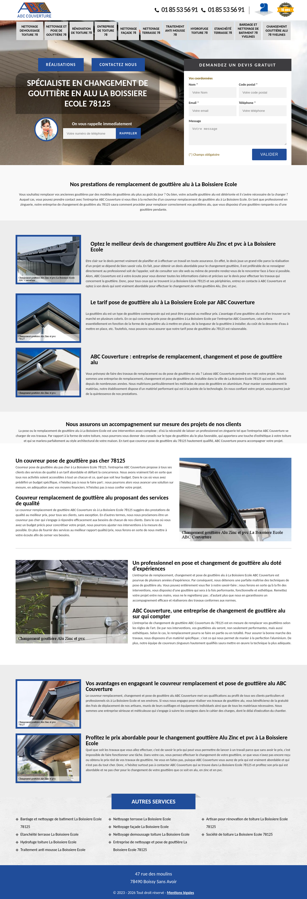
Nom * (193, 85)
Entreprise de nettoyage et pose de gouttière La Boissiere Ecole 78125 (150, 846)
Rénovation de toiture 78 (81, 31)
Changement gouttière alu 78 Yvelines (277, 30)
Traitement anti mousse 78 (175, 30)
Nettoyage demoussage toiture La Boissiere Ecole (151, 834)
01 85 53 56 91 (176, 9)
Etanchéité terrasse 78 (223, 31)
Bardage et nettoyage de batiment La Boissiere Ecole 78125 (61, 823)
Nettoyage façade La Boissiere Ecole (141, 826)
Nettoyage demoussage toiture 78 (30, 30)
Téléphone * (247, 103)
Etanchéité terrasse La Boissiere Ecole (49, 834)
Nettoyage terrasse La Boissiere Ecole (142, 819)
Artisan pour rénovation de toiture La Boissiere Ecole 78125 (247, 823)
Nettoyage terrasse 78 (151, 31)
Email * (194, 103)
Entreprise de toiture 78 (105, 30)
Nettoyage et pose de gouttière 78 (56, 30)
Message (195, 121)
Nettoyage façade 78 (128, 31)
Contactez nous (118, 64)
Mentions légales (180, 892)
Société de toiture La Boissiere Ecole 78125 (239, 834)
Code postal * (248, 85)
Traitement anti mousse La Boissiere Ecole (52, 849)
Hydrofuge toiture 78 (199, 31)
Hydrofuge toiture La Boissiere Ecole (48, 842)
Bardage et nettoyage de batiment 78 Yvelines (248, 31)
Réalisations (61, 64)
